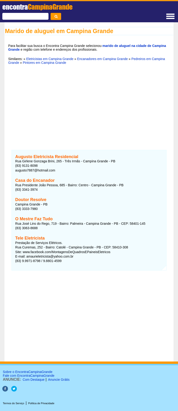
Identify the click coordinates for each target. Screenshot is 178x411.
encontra (37, 6)
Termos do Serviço (13, 403)
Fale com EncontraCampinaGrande (28, 375)
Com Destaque (33, 379)
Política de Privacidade (41, 403)
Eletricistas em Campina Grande (50, 59)
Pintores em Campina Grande (44, 63)
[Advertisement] (89, 104)
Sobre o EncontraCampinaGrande (27, 372)
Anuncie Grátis (59, 379)
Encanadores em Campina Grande (102, 59)
